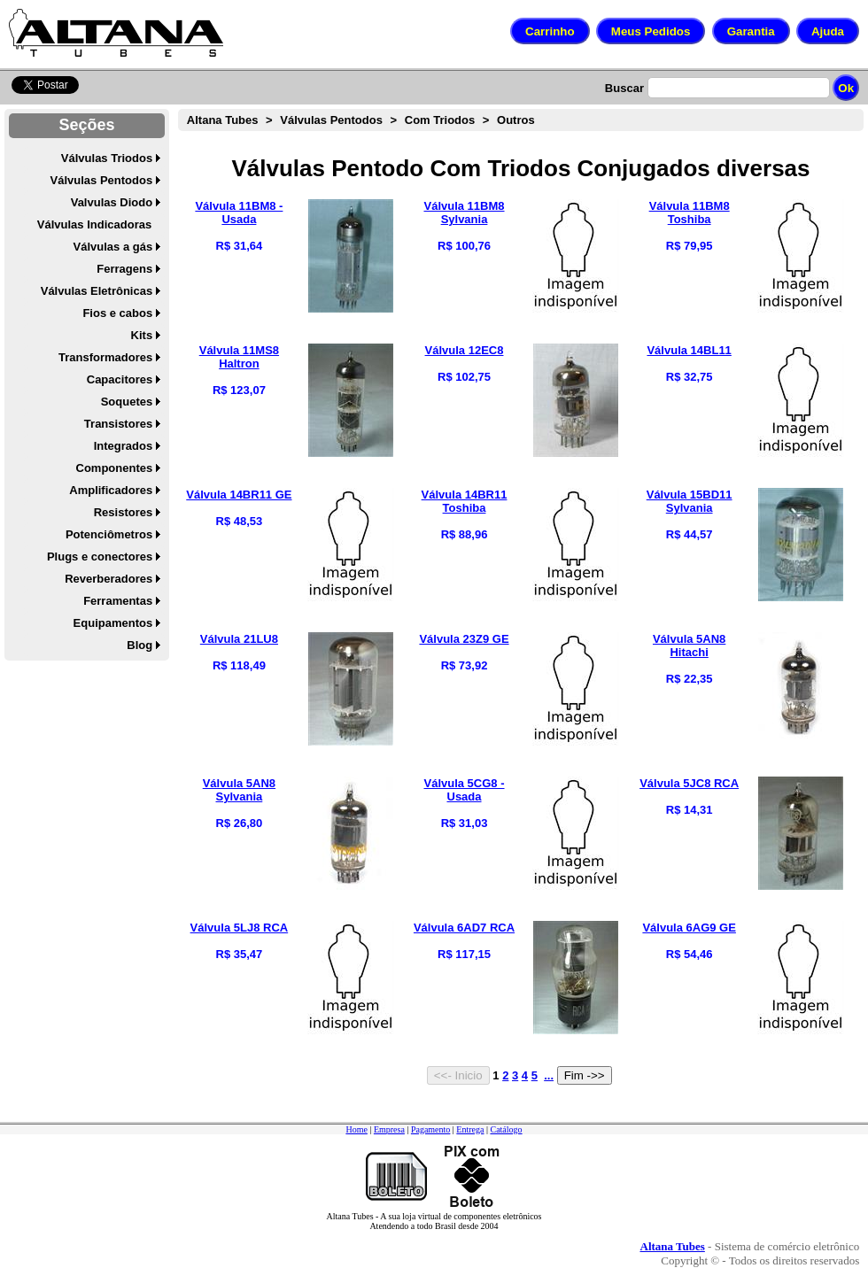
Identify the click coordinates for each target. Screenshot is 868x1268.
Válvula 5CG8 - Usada (463, 790)
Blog (139, 645)
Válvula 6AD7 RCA (464, 927)
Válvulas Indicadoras (94, 224)
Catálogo (506, 1129)
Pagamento (430, 1129)
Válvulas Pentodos (101, 180)
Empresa (389, 1129)
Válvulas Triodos (106, 158)
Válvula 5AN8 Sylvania (239, 790)
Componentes (114, 468)
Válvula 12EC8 (464, 350)
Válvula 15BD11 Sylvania (689, 501)
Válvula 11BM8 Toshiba (689, 212)
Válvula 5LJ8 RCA (239, 927)
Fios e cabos (117, 313)
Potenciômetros (109, 534)
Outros (516, 120)
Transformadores (105, 357)
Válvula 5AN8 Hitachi (689, 645)
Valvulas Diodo (111, 202)
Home (356, 1129)
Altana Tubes (223, 120)
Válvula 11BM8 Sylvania (463, 212)
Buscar (624, 88)
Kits (142, 335)
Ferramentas (117, 600)
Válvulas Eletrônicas (96, 291)
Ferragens (124, 268)
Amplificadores (110, 490)
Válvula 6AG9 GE (689, 927)
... (549, 1075)
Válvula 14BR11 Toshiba (465, 501)
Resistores (123, 512)
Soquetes (127, 401)
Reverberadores (108, 578)
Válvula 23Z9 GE (463, 639)
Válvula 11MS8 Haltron (239, 357)
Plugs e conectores (99, 556)
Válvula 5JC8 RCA (689, 783)
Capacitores (119, 379)
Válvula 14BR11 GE (238, 494)
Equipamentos (113, 623)
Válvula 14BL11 (689, 350)
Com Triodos (440, 120)
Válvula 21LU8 (239, 639)
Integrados (123, 445)
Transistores (118, 423)
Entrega (470, 1129)
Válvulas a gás (113, 246)
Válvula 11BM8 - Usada (239, 212)
